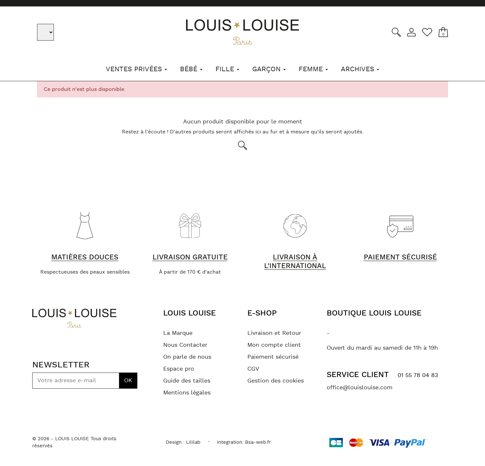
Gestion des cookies (275, 381)
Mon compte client (274, 345)
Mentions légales (187, 393)
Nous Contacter (185, 345)
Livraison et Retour (274, 333)
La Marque (178, 333)
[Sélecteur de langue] (46, 32)
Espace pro (178, 369)
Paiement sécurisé (273, 357)
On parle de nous (187, 357)
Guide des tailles (186, 381)
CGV (253, 369)
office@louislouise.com (359, 388)
